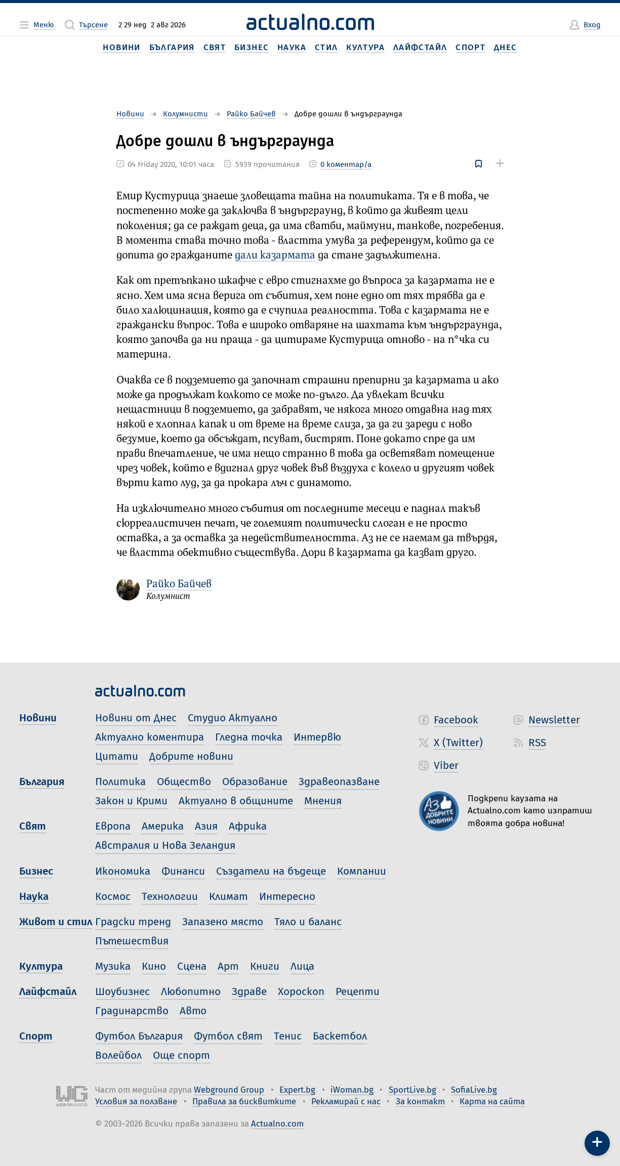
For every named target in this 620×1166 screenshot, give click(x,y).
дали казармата (275, 255)
